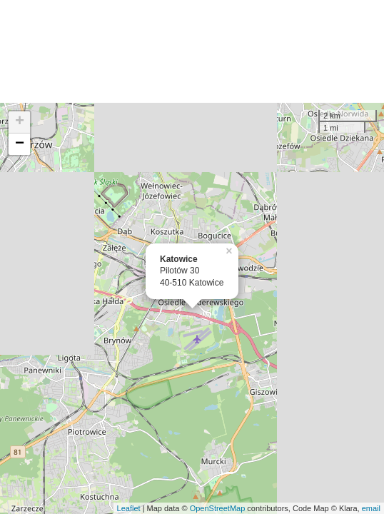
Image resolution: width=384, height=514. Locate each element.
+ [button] (19, 122)
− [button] (19, 144)
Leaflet (129, 508)
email (371, 508)
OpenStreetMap (218, 508)
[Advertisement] (192, 51)
